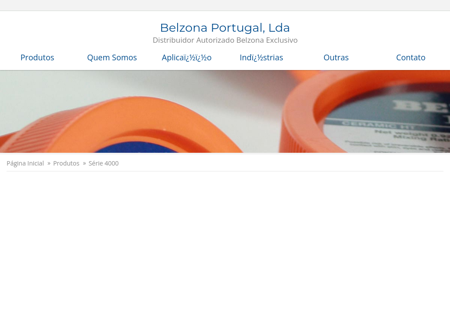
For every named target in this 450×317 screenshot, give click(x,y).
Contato (410, 57)
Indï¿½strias (261, 57)
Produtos (37, 57)
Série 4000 (104, 163)
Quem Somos (112, 57)
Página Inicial (25, 163)
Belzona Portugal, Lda (225, 33)
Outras (335, 57)
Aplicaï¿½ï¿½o (186, 57)
